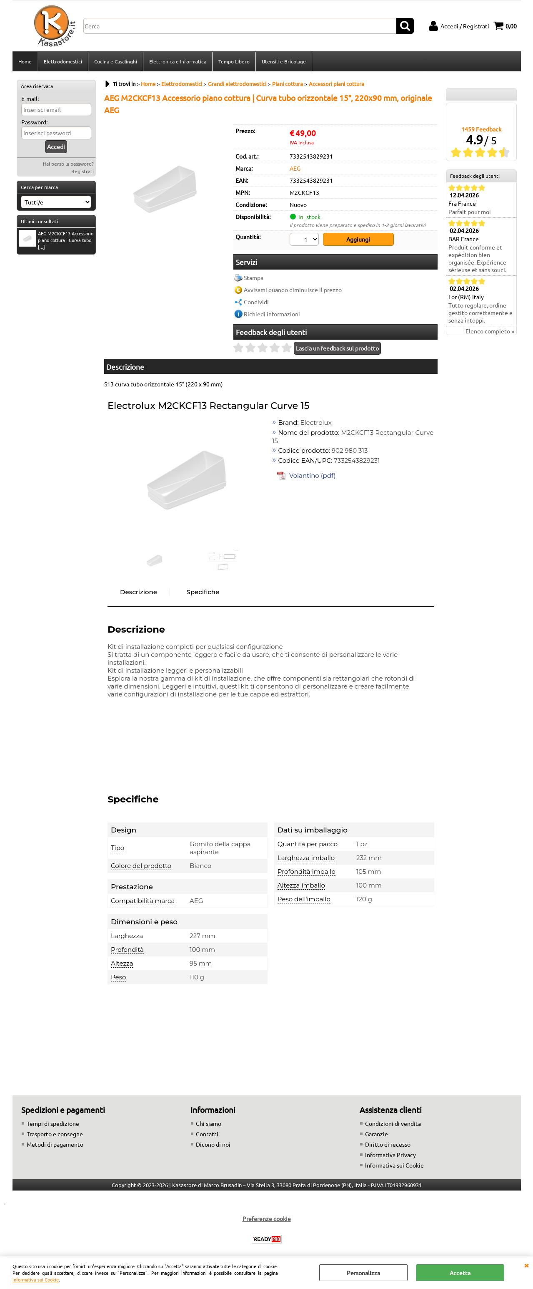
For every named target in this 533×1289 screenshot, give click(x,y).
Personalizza (363, 1272)
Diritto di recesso (387, 1144)
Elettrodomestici (63, 61)
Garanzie (376, 1134)
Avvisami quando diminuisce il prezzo (293, 289)
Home (25, 61)
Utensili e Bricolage (284, 61)
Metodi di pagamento (55, 1144)
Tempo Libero (234, 61)
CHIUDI (526, 1265)
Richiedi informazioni (272, 314)
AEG (295, 168)
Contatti (207, 1134)
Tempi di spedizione (53, 1123)
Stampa (253, 277)
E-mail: (30, 98)
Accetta (460, 1272)
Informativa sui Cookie (36, 1279)
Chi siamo (208, 1123)
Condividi (256, 301)
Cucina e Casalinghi (115, 61)
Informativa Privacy (390, 1154)
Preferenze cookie (267, 1218)
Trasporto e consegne (55, 1134)
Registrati (82, 171)
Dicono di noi (213, 1144)
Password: (34, 122)
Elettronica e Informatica (177, 61)
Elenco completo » (489, 331)
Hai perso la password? (68, 163)
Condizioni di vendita (393, 1123)
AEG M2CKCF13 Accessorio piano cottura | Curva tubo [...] (56, 240)
